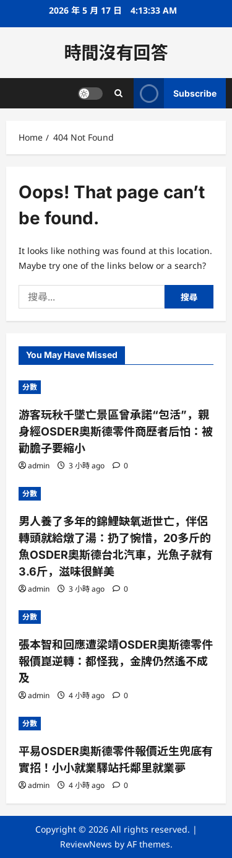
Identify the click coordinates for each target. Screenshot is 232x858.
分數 (29, 387)
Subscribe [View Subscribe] (175, 93)
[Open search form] (118, 93)
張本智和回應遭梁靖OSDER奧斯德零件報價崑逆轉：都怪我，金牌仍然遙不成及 (116, 661)
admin (38, 465)
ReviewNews (86, 844)
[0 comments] (120, 465)
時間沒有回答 (116, 52)
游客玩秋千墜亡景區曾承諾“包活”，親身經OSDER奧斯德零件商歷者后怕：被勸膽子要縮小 (116, 431)
